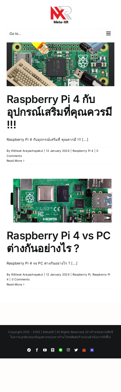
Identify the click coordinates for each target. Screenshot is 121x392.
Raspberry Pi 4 (83, 150)
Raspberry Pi (81, 274)
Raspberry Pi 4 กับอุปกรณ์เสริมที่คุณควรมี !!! (59, 112)
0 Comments (21, 279)
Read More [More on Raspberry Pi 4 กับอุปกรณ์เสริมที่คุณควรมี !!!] (14, 160)
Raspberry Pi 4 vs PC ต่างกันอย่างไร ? (59, 242)
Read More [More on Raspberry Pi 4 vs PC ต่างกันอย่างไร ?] (14, 284)
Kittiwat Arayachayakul (27, 150)
